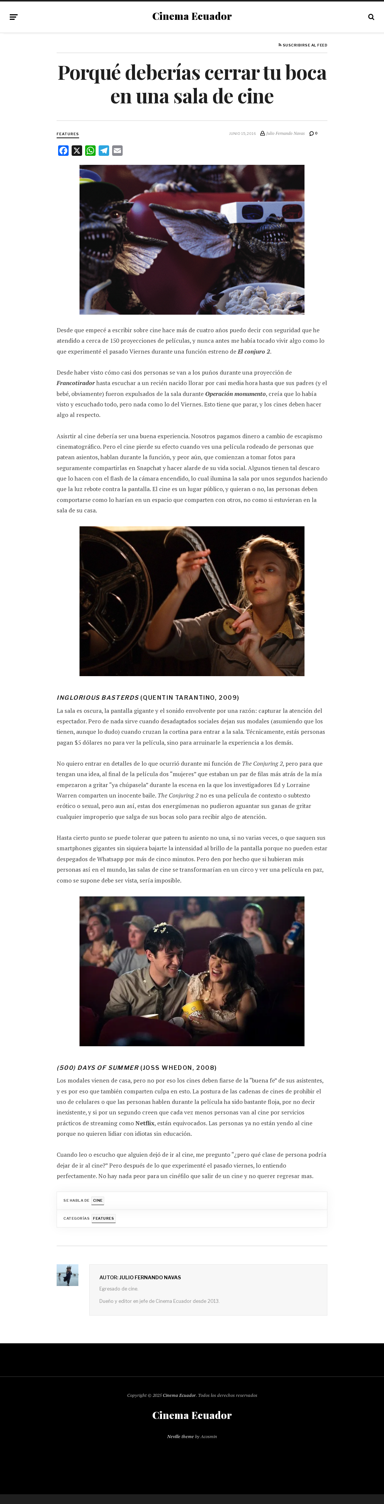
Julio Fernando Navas (150, 1277)
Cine (98, 1200)
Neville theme (180, 1436)
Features (68, 134)
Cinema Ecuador (192, 16)
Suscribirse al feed (303, 45)
